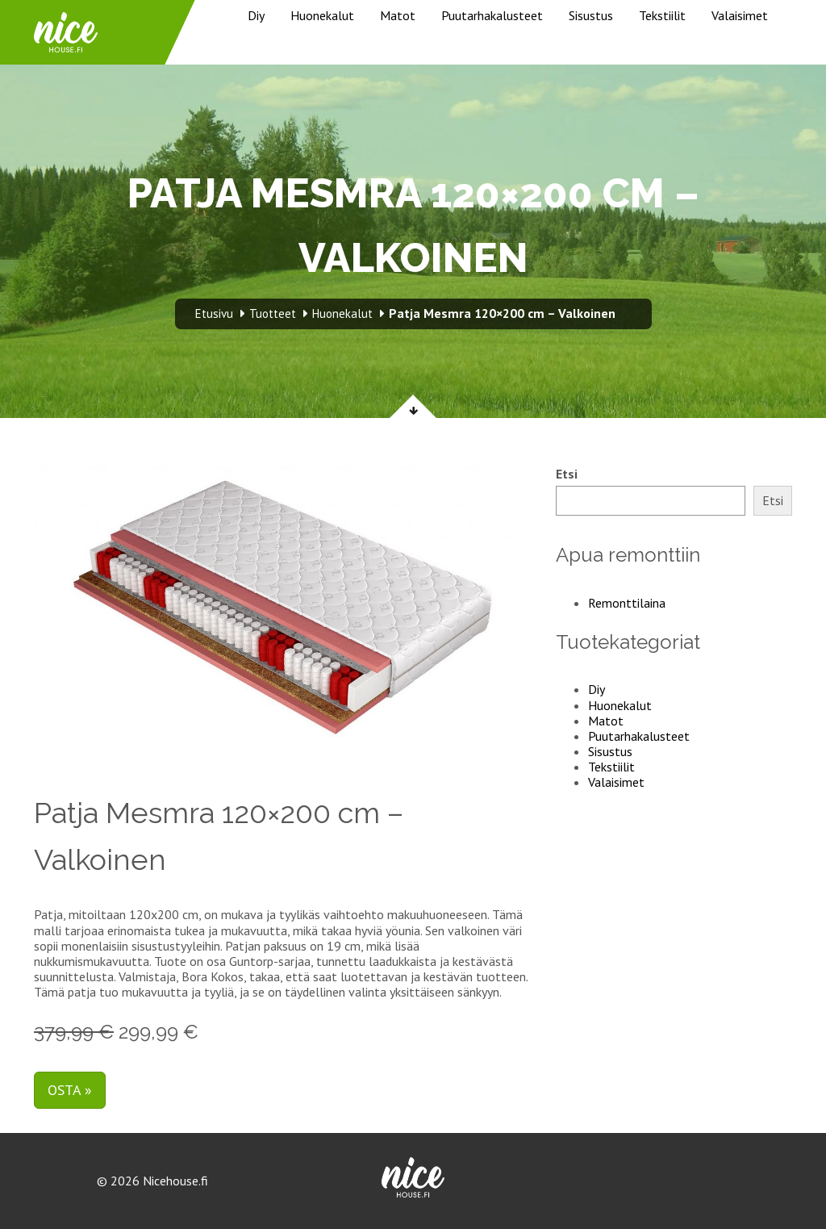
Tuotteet (272, 313)
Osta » (70, 1090)
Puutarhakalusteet (492, 15)
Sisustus (591, 15)
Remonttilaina (626, 603)
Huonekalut (322, 15)
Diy (256, 15)
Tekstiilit (662, 15)
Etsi (567, 474)
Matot (397, 15)
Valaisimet (739, 15)
